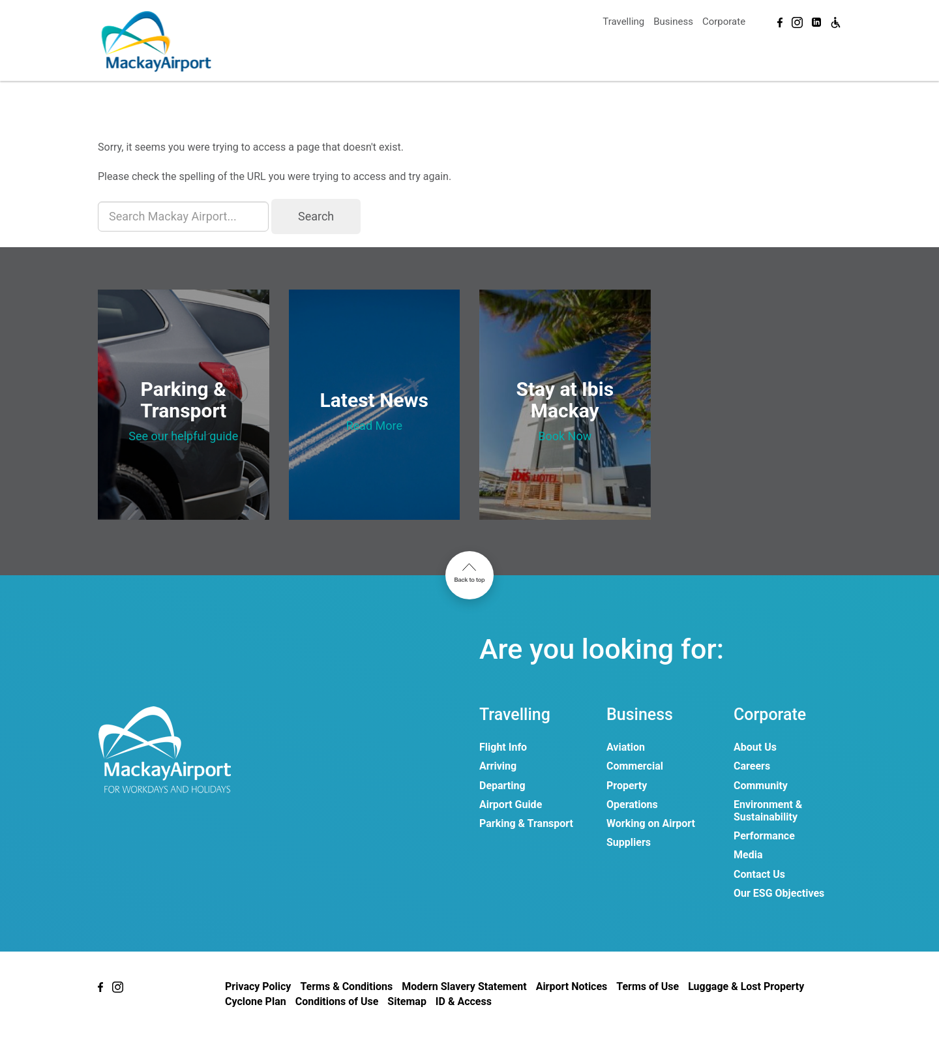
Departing (502, 785)
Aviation (625, 747)
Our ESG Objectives (779, 893)
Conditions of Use (337, 1001)
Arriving (497, 766)
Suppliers (628, 842)
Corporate (723, 21)
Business (673, 21)
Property (626, 785)
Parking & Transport (526, 823)
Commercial (634, 766)
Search (316, 216)
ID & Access (464, 1001)
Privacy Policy (258, 986)
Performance (764, 836)
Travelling (623, 21)
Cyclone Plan (255, 1001)
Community (761, 785)
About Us (755, 747)
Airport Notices (572, 986)
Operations (632, 804)
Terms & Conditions (346, 986)
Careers (752, 766)
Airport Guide (510, 804)
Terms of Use (647, 986)
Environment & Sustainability (768, 810)
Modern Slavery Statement (464, 986)
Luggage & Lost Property (746, 986)
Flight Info (503, 747)
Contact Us (759, 874)
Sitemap (406, 1001)
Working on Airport (650, 823)
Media (748, 855)
